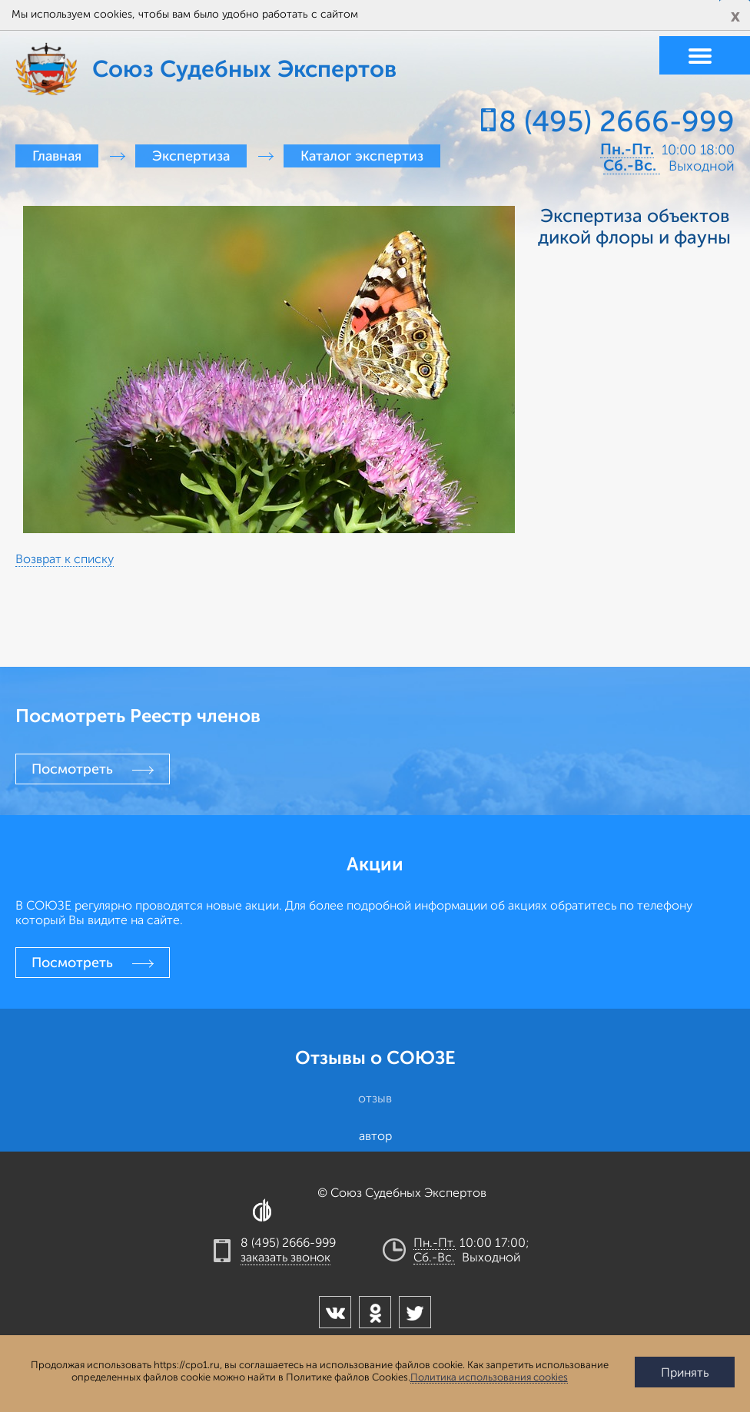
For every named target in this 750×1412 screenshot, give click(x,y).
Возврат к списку (64, 559)
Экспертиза (191, 156)
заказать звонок (285, 1258)
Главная (56, 156)
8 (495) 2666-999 (617, 121)
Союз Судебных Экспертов (73, 69)
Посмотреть (72, 769)
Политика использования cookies (489, 1377)
